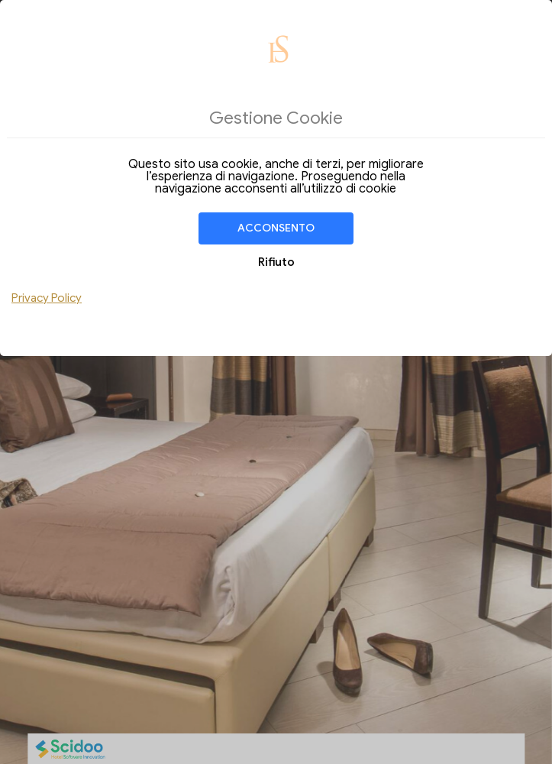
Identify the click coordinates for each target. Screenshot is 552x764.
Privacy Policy (46, 298)
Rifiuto (276, 262)
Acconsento (276, 228)
